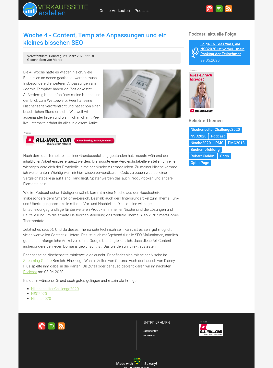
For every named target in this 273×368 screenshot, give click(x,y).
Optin (224, 156)
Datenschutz (150, 330)
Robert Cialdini (203, 156)
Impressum (149, 335)
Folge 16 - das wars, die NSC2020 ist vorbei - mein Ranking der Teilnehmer (222, 49)
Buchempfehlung (205, 149)
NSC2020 (39, 293)
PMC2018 (236, 143)
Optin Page (200, 162)
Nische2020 (41, 298)
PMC (219, 143)
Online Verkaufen (115, 10)
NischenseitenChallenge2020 (55, 289)
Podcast (142, 10)
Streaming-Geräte (37, 260)
